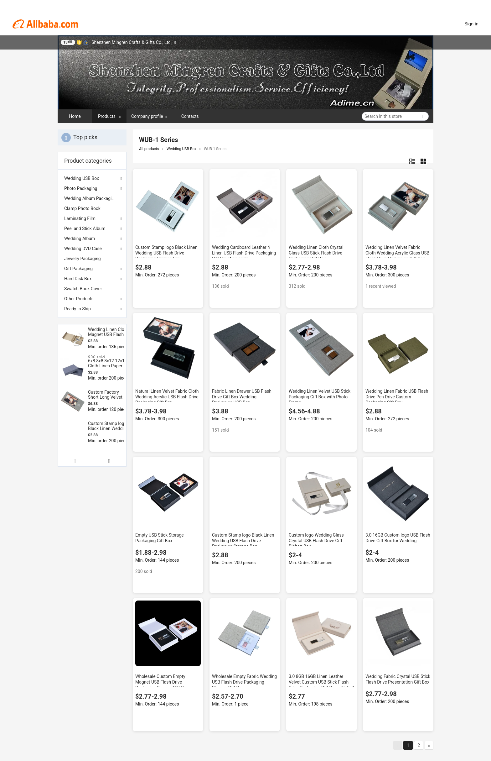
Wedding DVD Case (83, 248)
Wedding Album (79, 238)
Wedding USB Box (81, 178)
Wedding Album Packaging (90, 198)
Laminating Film (80, 218)
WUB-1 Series (215, 149)
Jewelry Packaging (82, 258)
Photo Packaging (80, 188)
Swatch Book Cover (83, 288)
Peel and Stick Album (85, 228)
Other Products (79, 298)
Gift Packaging (78, 268)
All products (149, 149)
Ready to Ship (77, 308)
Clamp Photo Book (82, 208)
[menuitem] (92, 198)
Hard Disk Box (77, 278)
